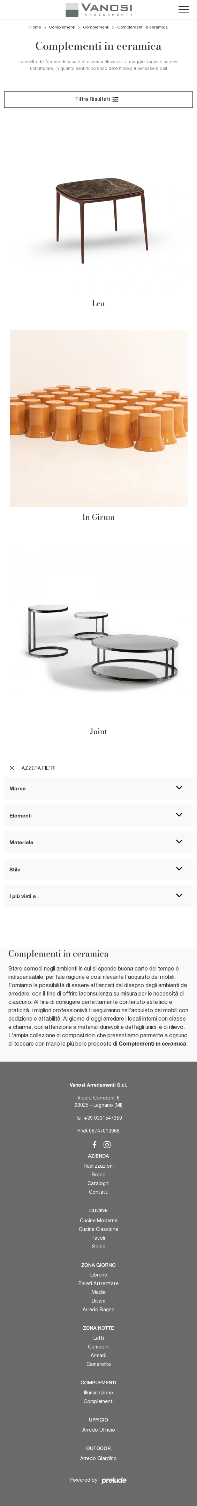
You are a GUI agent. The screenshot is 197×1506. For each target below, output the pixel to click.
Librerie (98, 1275)
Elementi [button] (20, 815)
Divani (98, 1301)
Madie (99, 1292)
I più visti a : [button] (24, 896)
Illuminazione (98, 1392)
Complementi (62, 27)
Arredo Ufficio (98, 1430)
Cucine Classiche (98, 1229)
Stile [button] (15, 869)
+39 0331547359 (103, 1118)
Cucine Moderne (99, 1220)
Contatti (98, 1192)
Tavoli (98, 1238)
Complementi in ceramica (142, 27)
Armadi (98, 1355)
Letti (98, 1338)
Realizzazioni (99, 1166)
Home (35, 27)
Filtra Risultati (97, 99)
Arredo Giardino (98, 1458)
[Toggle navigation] (184, 9)
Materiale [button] (21, 842)
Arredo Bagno (99, 1309)
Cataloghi (98, 1183)
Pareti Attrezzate (98, 1283)
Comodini (98, 1347)
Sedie (98, 1246)
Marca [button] (17, 788)
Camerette (98, 1364)
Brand (99, 1174)
